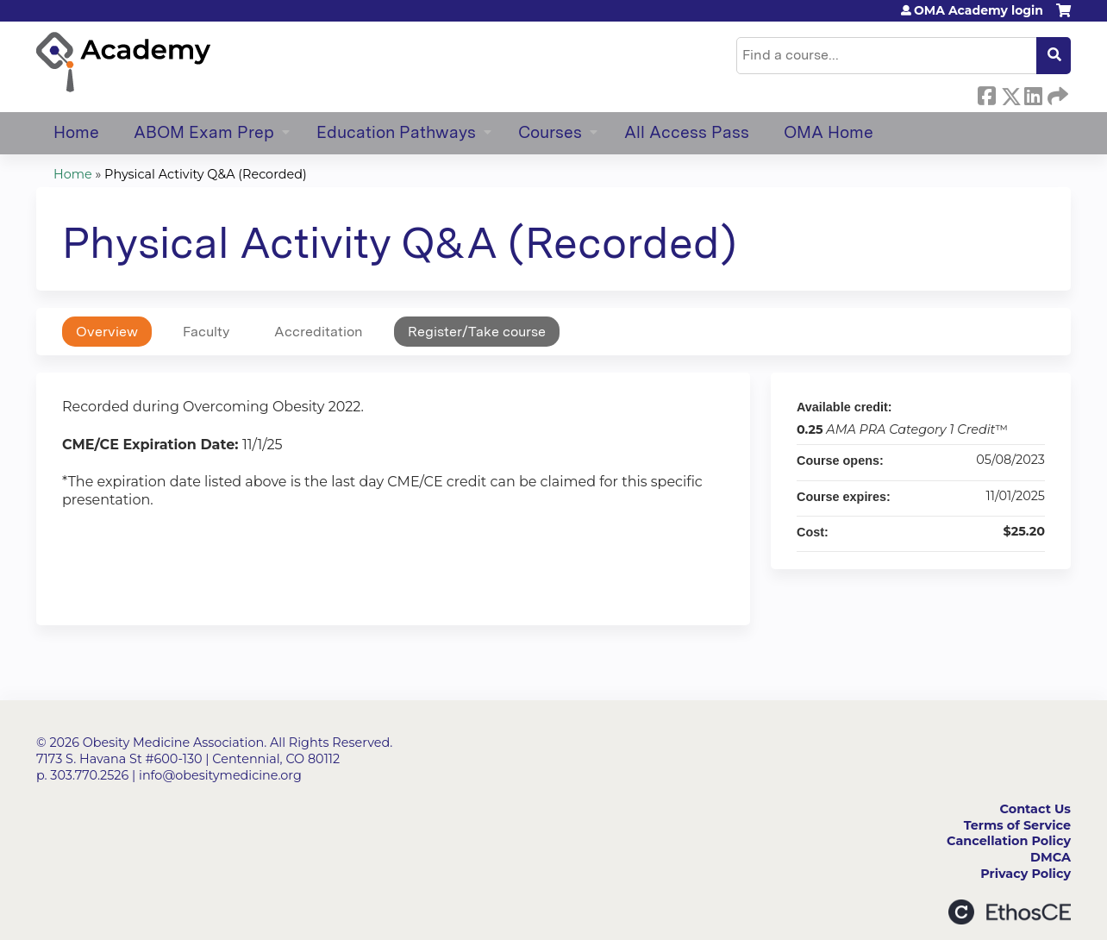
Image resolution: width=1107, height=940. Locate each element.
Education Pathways (396, 132)
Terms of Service (1017, 825)
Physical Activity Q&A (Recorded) (205, 174)
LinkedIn (1032, 93)
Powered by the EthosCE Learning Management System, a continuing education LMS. (1009, 911)
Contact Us (1035, 809)
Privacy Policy (1025, 873)
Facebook (986, 93)
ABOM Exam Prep (204, 132)
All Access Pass (686, 132)
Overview (107, 331)
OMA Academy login (978, 10)
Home (76, 132)
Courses (550, 132)
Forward (1056, 93)
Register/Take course (477, 331)
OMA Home (828, 132)
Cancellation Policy (1009, 841)
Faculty (206, 331)
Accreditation (318, 331)
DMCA (1050, 857)
